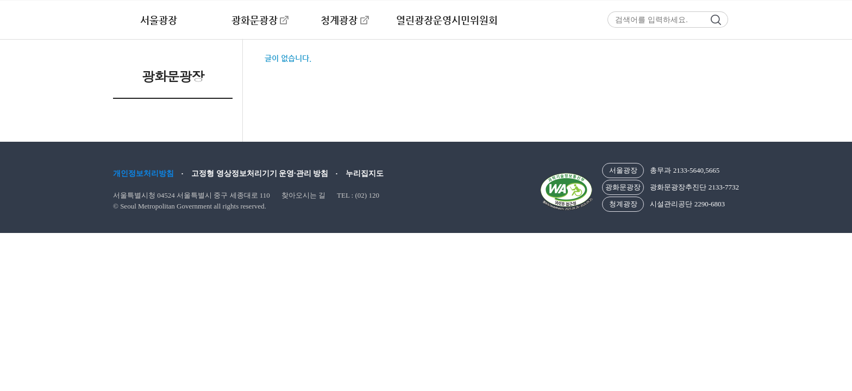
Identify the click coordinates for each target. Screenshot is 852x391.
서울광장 (158, 20)
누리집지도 (365, 173)
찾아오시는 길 (303, 195)
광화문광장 (254, 20)
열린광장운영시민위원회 (447, 20)
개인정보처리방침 (143, 173)
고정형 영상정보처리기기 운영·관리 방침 (259, 173)
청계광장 (339, 20)
